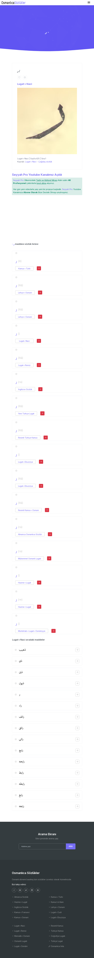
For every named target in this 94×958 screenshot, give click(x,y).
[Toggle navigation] (88, 2)
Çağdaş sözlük (45, 161)
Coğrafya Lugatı (56, 936)
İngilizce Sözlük (25, 389)
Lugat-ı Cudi (55, 912)
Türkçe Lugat (55, 941)
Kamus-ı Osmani (20, 917)
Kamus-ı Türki (24, 268)
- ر (13, 244)
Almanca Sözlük (20, 897)
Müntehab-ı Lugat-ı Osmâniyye (31, 631)
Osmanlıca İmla (56, 946)
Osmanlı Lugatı (19, 941)
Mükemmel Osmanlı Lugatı (29, 558)
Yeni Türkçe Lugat (26, 413)
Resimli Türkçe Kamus (27, 438)
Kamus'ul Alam (56, 902)
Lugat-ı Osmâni (19, 946)
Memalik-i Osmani (21, 936)
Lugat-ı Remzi (24, 365)
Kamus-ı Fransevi (20, 912)
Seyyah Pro (18, 180)
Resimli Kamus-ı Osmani (28, 510)
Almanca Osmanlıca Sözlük (30, 534)
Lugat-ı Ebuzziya (25, 462)
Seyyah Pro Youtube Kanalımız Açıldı (37, 174)
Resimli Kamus (55, 926)
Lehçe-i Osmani (25, 293)
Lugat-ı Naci (24, 83)
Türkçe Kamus (56, 931)
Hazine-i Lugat (24, 583)
